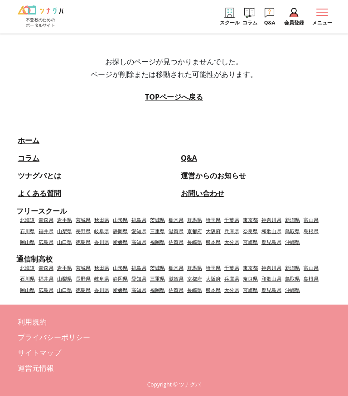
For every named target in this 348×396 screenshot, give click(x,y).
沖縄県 (292, 242)
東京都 (250, 219)
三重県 (157, 231)
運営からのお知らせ (213, 176)
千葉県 (231, 219)
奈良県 (250, 231)
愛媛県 (120, 242)
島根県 (311, 231)
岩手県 (64, 219)
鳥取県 (292, 231)
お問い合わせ (202, 193)
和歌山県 (271, 231)
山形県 (120, 219)
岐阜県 (101, 231)
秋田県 (101, 219)
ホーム (28, 140)
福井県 (46, 231)
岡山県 (27, 242)
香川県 (101, 242)
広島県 (46, 242)
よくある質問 (39, 193)
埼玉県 (213, 219)
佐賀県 (176, 242)
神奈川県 (271, 219)
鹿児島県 (271, 242)
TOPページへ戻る (174, 97)
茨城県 (157, 219)
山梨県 (64, 231)
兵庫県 (231, 231)
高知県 (138, 242)
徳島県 (83, 242)
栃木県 (176, 219)
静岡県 (120, 231)
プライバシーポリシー (54, 337)
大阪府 (213, 231)
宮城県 (83, 219)
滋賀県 (176, 231)
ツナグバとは (39, 176)
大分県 (231, 242)
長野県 (83, 231)
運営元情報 (36, 368)
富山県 (311, 219)
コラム (28, 158)
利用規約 (32, 322)
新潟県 (292, 219)
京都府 (194, 231)
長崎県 (194, 242)
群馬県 (194, 219)
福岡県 (157, 242)
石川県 (27, 231)
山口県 (64, 242)
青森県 (46, 219)
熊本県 (213, 242)
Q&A (189, 158)
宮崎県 (250, 242)
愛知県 (138, 231)
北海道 (27, 219)
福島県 (138, 219)
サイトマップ (39, 353)
